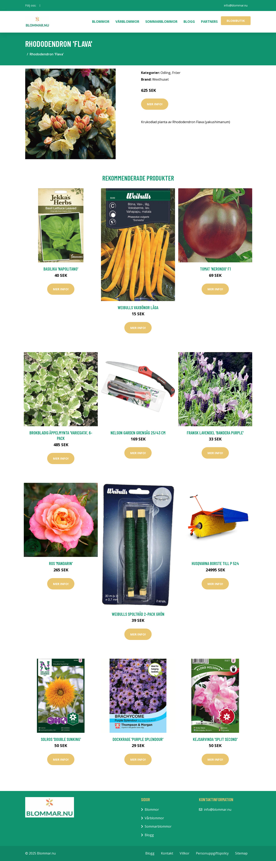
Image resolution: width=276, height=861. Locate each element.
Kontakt (167, 853)
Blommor (100, 21)
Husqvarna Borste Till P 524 (215, 563)
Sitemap (241, 853)
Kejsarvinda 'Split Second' (215, 739)
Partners (209, 21)
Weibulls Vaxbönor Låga (138, 307)
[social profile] (40, 5)
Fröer (176, 72)
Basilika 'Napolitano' (60, 268)
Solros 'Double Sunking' (61, 739)
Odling (166, 72)
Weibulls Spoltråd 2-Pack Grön (138, 614)
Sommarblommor (161, 21)
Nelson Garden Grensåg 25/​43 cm (138, 432)
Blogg (189, 21)
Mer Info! (154, 104)
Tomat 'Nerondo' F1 (215, 268)
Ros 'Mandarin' (61, 563)
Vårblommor (127, 21)
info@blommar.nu (236, 5)
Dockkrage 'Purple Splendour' (138, 739)
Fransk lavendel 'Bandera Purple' (215, 432)
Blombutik (236, 21)
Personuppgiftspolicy (212, 853)
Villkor (184, 853)
